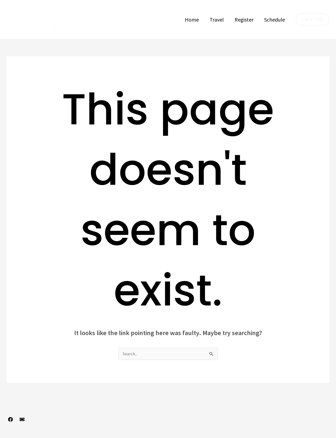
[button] (313, 19)
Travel (217, 19)
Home (192, 19)
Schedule (274, 19)
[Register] (22, 419)
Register (244, 19)
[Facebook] (10, 419)
